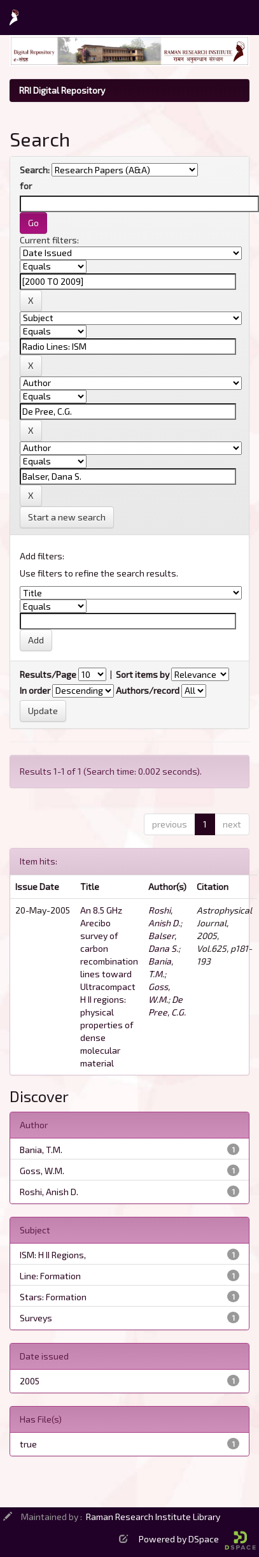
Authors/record (147, 690)
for (26, 185)
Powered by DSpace (197, 1538)
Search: (35, 169)
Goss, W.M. (42, 1170)
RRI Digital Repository (62, 90)
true (28, 1444)
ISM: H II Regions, (53, 1254)
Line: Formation (50, 1275)
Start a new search (67, 517)
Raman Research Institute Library (153, 1516)
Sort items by (142, 674)
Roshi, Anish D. (49, 1191)
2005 (29, 1380)
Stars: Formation (53, 1296)
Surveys (36, 1317)
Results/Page (48, 674)
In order (35, 690)
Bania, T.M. (41, 1149)
